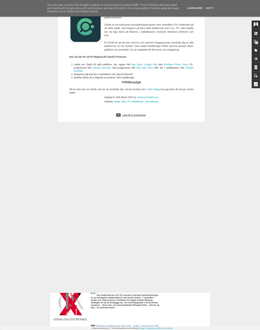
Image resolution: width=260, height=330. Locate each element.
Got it (210, 8)
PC (128, 37)
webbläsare (138, 37)
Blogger (142, 328)
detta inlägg (153, 25)
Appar (117, 37)
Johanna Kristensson (148, 33)
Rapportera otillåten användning (159, 328)
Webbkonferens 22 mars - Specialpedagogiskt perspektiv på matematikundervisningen (124, 215)
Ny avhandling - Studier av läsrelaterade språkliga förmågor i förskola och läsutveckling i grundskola (126, 252)
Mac (124, 37)
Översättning (151, 37)
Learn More (195, 8)
